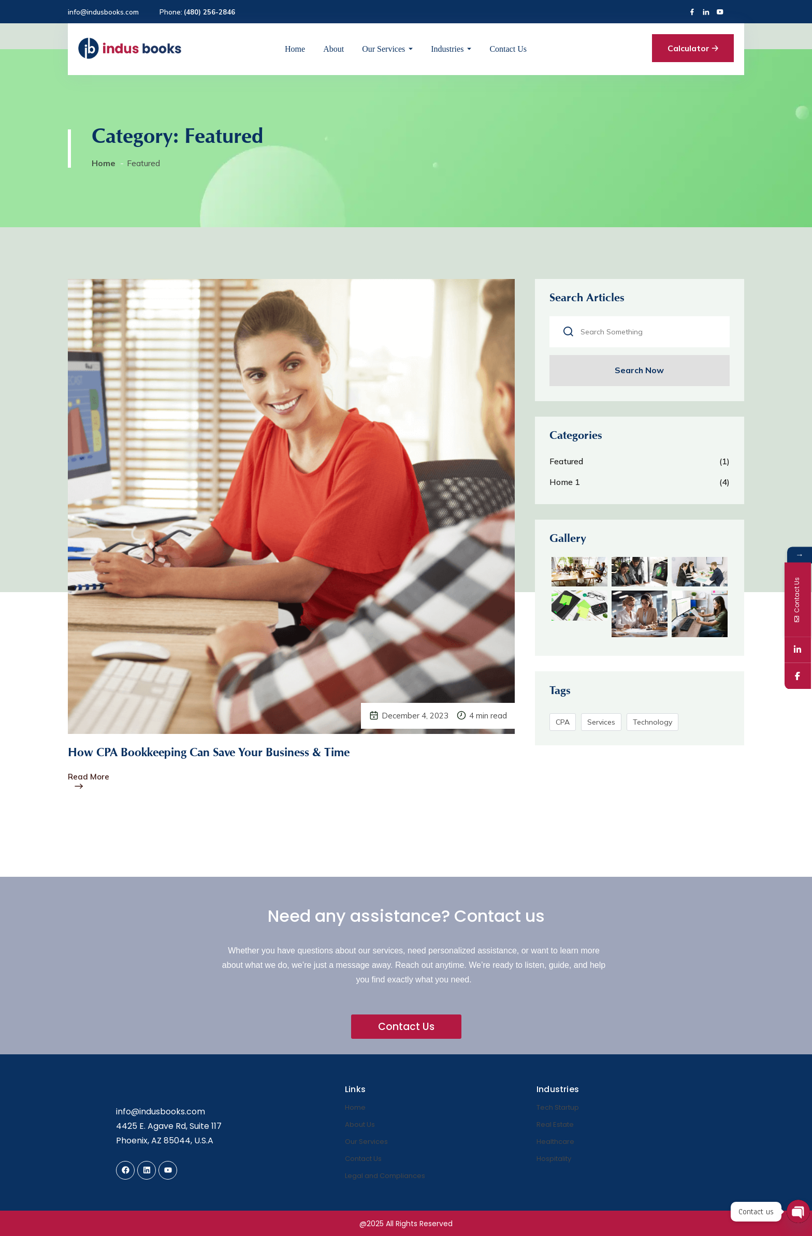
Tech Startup (557, 1107)
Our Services (383, 49)
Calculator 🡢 (693, 48)
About (333, 49)
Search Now (639, 371)
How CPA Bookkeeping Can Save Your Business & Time (217, 753)
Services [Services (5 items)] (602, 727)
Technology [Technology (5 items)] (653, 727)
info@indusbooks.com (103, 12)
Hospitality (553, 1158)
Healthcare (555, 1141)
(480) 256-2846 (209, 12)
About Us (360, 1124)
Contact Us (508, 49)
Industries (447, 49)
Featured (567, 464)
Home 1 (565, 484)
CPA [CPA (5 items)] (564, 727)
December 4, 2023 (415, 715)
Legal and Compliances (385, 1175)
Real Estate (555, 1124)
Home (295, 49)
